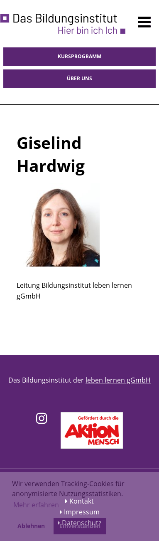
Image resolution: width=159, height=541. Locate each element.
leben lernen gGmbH (118, 380)
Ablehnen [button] (31, 526)
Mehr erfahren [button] (36, 504)
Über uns (79, 78)
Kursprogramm (79, 56)
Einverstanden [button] (79, 526)
